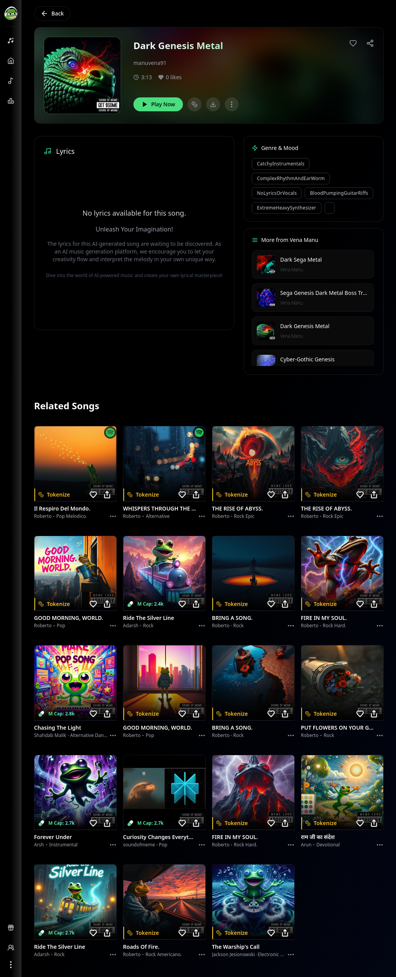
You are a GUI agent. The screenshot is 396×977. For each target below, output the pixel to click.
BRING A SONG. (232, 617)
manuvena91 (150, 62)
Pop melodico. (71, 516)
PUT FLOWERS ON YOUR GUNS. (337, 727)
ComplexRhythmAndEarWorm (290, 178)
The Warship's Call (235, 946)
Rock (148, 625)
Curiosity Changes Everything (159, 837)
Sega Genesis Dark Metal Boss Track (325, 292)
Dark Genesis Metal (304, 326)
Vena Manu (291, 269)
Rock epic (244, 516)
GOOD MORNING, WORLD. (68, 617)
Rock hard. (334, 625)
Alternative (157, 516)
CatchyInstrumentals (280, 163)
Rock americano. (163, 954)
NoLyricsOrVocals (277, 193)
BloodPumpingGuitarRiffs (339, 193)
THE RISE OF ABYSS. (237, 508)
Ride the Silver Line (148, 617)
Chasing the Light (57, 727)
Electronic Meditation (281, 954)
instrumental (63, 844)
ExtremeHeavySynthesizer (286, 207)
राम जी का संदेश (318, 837)
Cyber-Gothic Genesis (307, 359)
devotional (328, 844)
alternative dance (89, 735)
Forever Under (53, 837)
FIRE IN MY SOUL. (324, 617)
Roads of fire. (141, 946)
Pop (61, 625)
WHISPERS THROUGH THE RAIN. (159, 508)
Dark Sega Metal (301, 259)
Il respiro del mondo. (62, 508)
